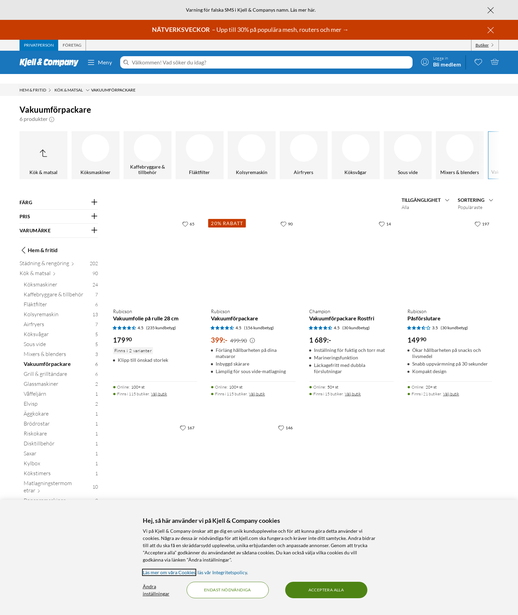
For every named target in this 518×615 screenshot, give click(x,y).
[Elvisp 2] (61, 396)
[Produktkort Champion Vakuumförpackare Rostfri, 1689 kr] (351, 250)
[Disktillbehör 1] (61, 435)
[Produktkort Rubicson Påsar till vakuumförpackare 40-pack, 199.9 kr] (253, 454)
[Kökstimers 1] (61, 465)
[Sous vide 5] (61, 336)
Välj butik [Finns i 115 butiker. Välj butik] (159, 384)
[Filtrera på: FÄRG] (59, 193)
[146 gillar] (285, 418)
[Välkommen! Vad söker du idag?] (270, 62)
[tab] (39, 45)
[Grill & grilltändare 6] (61, 366)
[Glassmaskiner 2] (61, 376)
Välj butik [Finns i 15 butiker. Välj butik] (353, 384)
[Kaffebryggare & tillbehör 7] (61, 286)
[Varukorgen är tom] (495, 61)
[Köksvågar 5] (61, 326)
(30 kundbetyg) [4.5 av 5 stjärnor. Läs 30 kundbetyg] (356, 318)
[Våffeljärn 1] (61, 386)
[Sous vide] (155, 145)
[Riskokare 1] (61, 425)
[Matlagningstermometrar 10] (61, 478)
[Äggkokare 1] (61, 405)
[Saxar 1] (61, 445)
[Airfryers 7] (61, 316)
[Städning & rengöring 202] (59, 255)
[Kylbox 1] (61, 455)
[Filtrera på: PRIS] (59, 207)
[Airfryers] (51, 145)
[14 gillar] (385, 214)
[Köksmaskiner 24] (61, 276)
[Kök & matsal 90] (59, 265)
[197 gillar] (482, 214)
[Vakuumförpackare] (259, 145)
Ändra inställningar (156, 589)
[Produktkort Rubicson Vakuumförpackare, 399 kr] (253, 250)
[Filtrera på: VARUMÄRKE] (59, 221)
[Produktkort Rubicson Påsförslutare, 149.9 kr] (450, 250)
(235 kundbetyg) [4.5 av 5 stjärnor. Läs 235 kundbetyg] (161, 318)
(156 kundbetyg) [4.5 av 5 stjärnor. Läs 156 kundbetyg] (259, 318)
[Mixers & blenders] (207, 145)
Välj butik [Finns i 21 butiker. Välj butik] (451, 384)
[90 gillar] (286, 214)
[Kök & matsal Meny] (87, 80)
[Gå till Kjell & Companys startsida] (51, 62)
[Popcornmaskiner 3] (61, 492)
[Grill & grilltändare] (311, 145)
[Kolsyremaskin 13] (61, 306)
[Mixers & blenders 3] (61, 346)
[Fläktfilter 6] (61, 296)
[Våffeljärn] (415, 145)
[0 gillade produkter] (478, 61)
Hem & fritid (39, 240)
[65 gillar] (188, 214)
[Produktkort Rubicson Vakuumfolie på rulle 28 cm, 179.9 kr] (155, 250)
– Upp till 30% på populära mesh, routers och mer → (251, 29)
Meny (99, 62)
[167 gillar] (187, 418)
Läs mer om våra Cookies (169, 572)
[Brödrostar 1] (61, 415)
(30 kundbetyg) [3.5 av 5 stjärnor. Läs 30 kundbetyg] (454, 318)
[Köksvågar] (103, 145)
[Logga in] (441, 61)
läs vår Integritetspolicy (222, 572)
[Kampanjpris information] (252, 331)
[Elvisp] (467, 145)
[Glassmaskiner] (363, 145)
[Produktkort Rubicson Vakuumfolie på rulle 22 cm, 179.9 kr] (155, 454)
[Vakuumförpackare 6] (61, 356)
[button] (52, 109)
